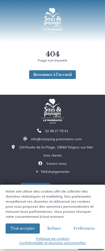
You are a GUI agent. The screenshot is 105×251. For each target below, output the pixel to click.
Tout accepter (22, 228)
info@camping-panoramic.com (56, 139)
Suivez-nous (56, 163)
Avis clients (52, 155)
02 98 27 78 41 (56, 131)
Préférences (84, 228)
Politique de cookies (52, 238)
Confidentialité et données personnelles (52, 243)
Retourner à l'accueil (52, 75)
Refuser (54, 228)
